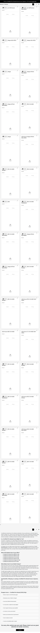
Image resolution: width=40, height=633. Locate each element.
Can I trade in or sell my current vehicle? (9, 611)
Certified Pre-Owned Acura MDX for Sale (11, 554)
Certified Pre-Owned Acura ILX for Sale (11, 561)
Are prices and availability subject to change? (10, 621)
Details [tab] (7, 14)
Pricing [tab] (13, 14)
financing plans (4, 547)
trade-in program (24, 547)
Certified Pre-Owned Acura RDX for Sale (11, 555)
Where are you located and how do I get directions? (11, 614)
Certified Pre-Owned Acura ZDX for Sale (11, 558)
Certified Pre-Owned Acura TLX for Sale (11, 557)
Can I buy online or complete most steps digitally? (10, 604)
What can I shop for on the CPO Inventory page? (10, 594)
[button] (4, 7)
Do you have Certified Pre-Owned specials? (9, 601)
